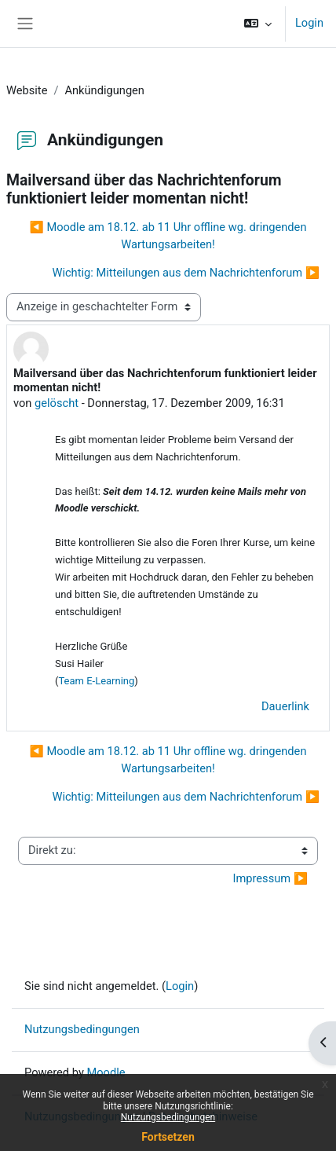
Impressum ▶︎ (270, 878)
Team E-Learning (96, 681)
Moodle (105, 1072)
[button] (258, 23)
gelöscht (57, 403)
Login (309, 23)
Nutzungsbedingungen (168, 1117)
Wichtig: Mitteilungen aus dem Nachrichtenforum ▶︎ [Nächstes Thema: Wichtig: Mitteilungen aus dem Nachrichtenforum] (186, 273)
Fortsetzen (168, 1137)
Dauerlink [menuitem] (285, 706)
